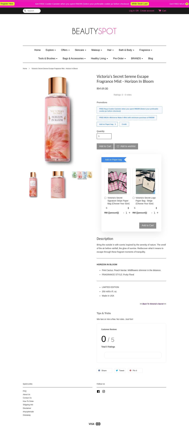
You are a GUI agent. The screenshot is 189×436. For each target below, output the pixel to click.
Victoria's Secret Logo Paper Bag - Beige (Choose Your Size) (144, 201)
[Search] (32, 11)
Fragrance (145, 50)
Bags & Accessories (74, 58)
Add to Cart (148, 225)
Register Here (9, 4)
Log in (132, 10)
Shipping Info (28, 405)
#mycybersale (28, 412)
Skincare (80, 50)
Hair (110, 50)
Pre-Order (119, 58)
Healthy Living (99, 58)
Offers (65, 50)
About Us (26, 394)
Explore (51, 50)
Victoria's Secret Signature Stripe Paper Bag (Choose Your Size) (116, 201)
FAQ (24, 391)
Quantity (100, 131)
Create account (147, 10)
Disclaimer (27, 408)
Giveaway (27, 415)
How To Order (28, 401)
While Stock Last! (142, 4)
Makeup (96, 50)
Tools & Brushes (48, 58)
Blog (150, 58)
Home (37, 50)
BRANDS (137, 58)
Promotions (102, 102)
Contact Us (27, 398)
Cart (164, 10)
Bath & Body (126, 50)
